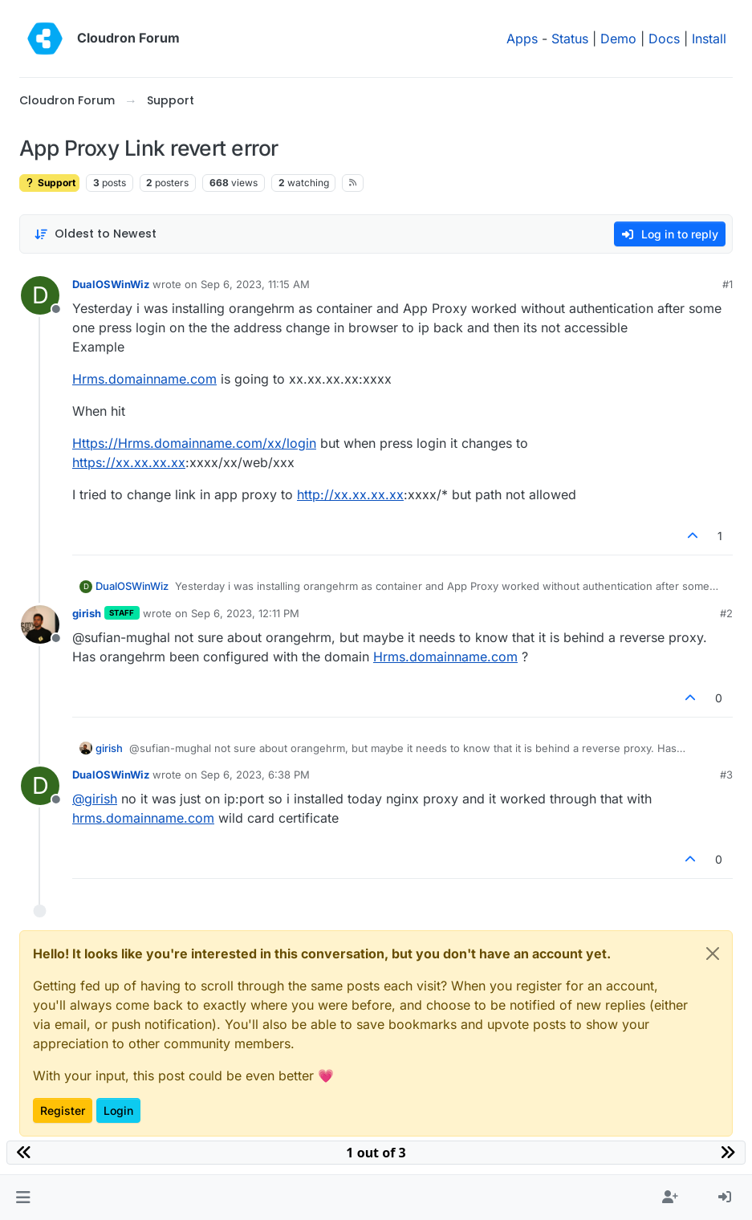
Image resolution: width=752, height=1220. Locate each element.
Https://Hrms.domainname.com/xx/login (194, 443)
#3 (726, 774)
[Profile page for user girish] (40, 624)
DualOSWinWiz (110, 284)
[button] (22, 1197)
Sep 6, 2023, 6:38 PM (255, 774)
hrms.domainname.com (143, 818)
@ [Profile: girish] (94, 799)
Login (118, 1110)
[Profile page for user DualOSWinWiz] (40, 295)
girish (86, 613)
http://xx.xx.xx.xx (350, 494)
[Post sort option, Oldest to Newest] (95, 234)
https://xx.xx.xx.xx (128, 462)
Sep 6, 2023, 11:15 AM (255, 284)
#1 (727, 284)
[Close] (712, 953)
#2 (726, 613)
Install (709, 39)
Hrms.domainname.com (144, 379)
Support (49, 183)
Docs (664, 39)
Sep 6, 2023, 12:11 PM (245, 613)
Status (569, 39)
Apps (522, 39)
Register (62, 1110)
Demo (618, 39)
